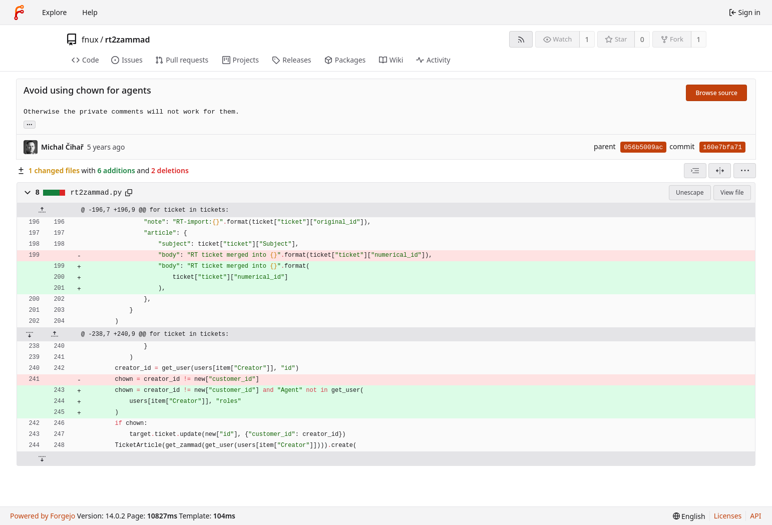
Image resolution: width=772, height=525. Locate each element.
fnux (90, 40)
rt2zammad (127, 40)
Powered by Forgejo (42, 515)
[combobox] (695, 170)
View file (731, 192)
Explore (54, 12)
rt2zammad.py (96, 193)
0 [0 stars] (642, 39)
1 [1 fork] (698, 39)
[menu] (744, 170)
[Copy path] (129, 193)
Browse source (716, 93)
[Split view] (719, 170)
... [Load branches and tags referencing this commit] (30, 124)
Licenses (728, 515)
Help (90, 12)
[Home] (19, 13)
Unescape (689, 192)
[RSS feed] (521, 39)
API (755, 515)
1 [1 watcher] (587, 39)
